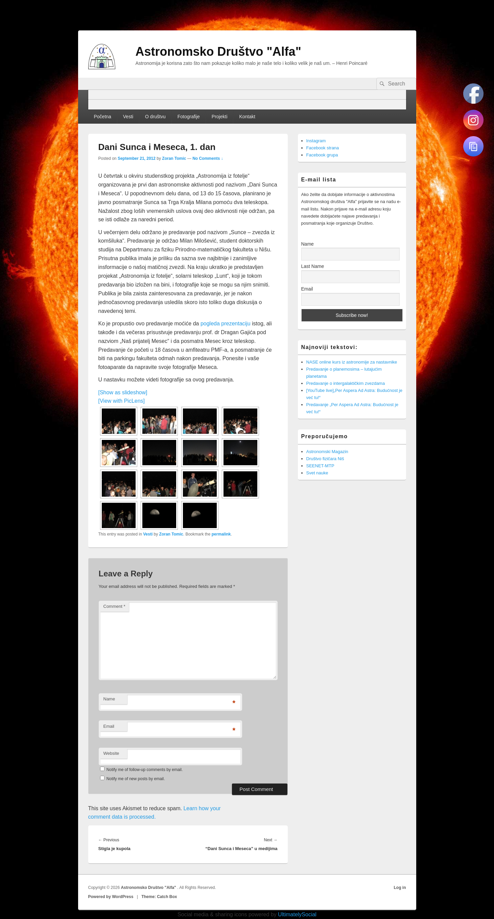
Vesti (128, 116)
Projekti (220, 116)
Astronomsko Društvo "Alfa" (218, 51)
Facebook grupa (322, 154)
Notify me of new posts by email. (136, 778)
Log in (400, 887)
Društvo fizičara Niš (325, 458)
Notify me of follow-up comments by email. (145, 769)
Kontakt (247, 116)
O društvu (155, 116)
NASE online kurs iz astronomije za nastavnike (351, 362)
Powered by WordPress (111, 896)
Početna (102, 116)
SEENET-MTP (320, 465)
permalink (221, 534)
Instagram (316, 140)
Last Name (312, 266)
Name (109, 698)
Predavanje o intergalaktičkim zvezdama (345, 383)
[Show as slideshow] (122, 392)
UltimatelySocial (297, 914)
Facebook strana (322, 147)
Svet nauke (317, 472)
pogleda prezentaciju (226, 323)
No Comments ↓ (207, 158)
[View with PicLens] (121, 401)
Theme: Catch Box (159, 896)
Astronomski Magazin (327, 451)
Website (111, 753)
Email (109, 726)
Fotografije (189, 116)
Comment (114, 606)
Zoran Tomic (174, 158)
